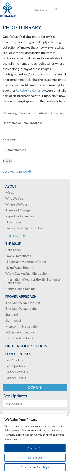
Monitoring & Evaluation (22, 326)
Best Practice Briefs (19, 338)
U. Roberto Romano (29, 90)
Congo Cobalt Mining (20, 289)
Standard (11, 314)
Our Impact (13, 320)
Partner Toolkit (15, 378)
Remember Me (14, 150)
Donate (35, 387)
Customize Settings (35, 467)
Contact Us (15, 236)
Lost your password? (17, 171)
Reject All (35, 457)
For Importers (15, 366)
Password (10, 139)
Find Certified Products (26, 346)
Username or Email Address (22, 123)
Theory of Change (18, 210)
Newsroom (13, 222)
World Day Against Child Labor (26, 273)
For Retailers (14, 360)
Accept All (35, 447)
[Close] (67, 415)
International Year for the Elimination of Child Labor (32, 281)
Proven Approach (20, 297)
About (11, 186)
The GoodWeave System (22, 303)
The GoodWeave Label (21, 309)
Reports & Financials (19, 216)
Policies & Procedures (20, 332)
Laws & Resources (18, 256)
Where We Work (17, 204)
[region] (35, 444)
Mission (10, 192)
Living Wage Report (19, 267)
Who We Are (14, 198)
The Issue (13, 244)
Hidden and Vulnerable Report (26, 262)
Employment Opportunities (24, 228)
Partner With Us (16, 372)
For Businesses (18, 354)
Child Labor (13, 250)
